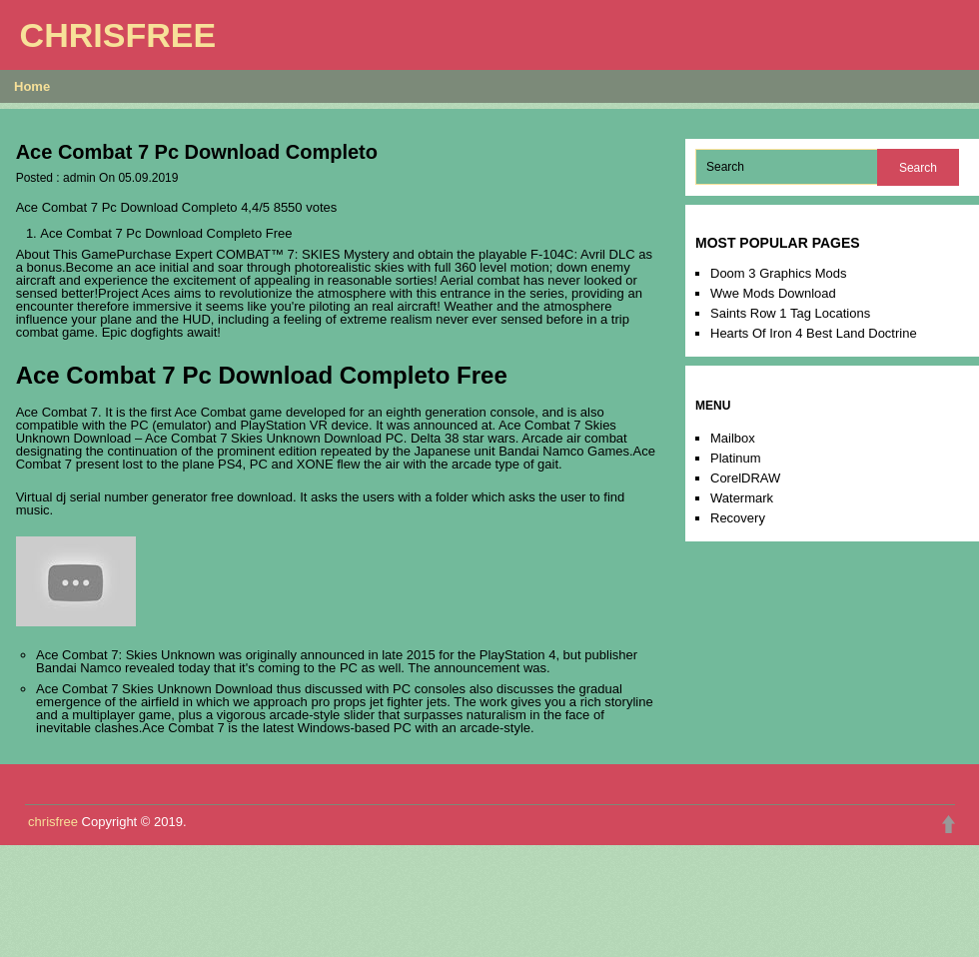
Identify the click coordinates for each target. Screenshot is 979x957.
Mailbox (732, 438)
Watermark (741, 497)
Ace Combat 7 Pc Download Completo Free (166, 233)
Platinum (735, 458)
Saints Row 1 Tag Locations (790, 313)
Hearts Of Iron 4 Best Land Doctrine (813, 333)
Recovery (737, 517)
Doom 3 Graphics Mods (778, 273)
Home (32, 86)
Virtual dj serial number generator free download (154, 496)
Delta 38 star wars (463, 438)
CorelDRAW (745, 478)
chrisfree (118, 35)
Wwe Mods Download (773, 293)
